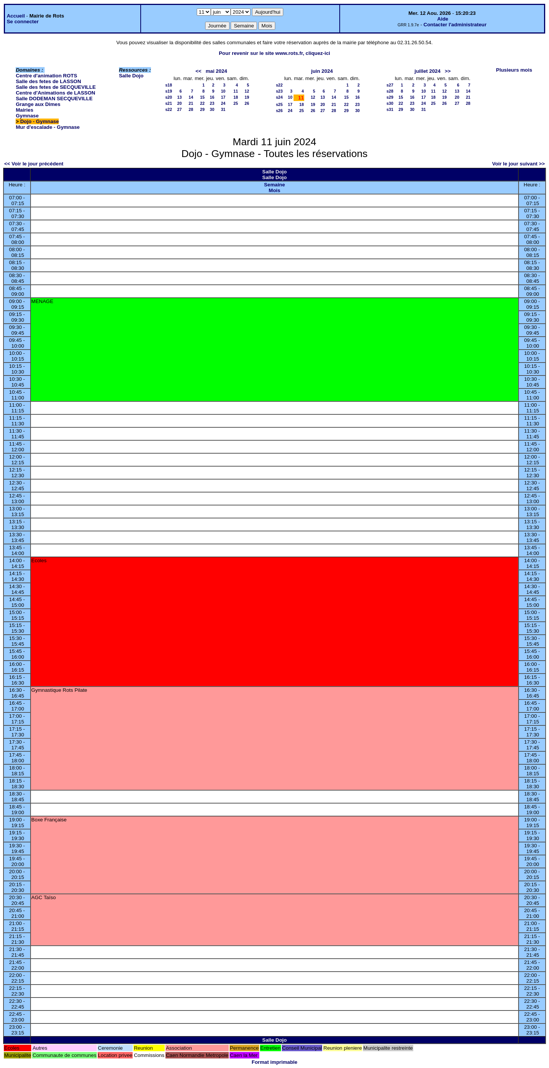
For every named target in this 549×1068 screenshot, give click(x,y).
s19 (168, 91)
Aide (442, 19)
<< (199, 71)
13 (179, 97)
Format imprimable (274, 1062)
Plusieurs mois (514, 70)
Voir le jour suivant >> (518, 164)
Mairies (24, 110)
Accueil (16, 16)
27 (179, 109)
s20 (168, 97)
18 (235, 97)
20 (179, 103)
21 (191, 103)
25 (235, 103)
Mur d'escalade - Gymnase (48, 127)
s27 (390, 85)
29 (202, 109)
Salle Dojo (131, 76)
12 (246, 91)
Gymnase (27, 116)
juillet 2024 (427, 71)
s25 (279, 104)
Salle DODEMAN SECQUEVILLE (54, 98)
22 (202, 103)
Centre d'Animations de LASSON (55, 93)
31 (223, 109)
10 (223, 91)
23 (212, 103)
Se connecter (23, 21)
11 (235, 91)
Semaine (274, 185)
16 (212, 97)
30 (212, 109)
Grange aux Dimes (38, 104)
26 (246, 103)
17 (223, 97)
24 (223, 103)
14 (191, 97)
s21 (168, 103)
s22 (168, 109)
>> (448, 71)
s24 (279, 97)
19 (246, 97)
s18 (168, 85)
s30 (390, 103)
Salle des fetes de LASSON (48, 81)
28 (191, 109)
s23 (279, 91)
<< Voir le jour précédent (33, 164)
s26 (279, 110)
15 (202, 97)
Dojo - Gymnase (39, 121)
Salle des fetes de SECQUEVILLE (56, 87)
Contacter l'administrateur (455, 24)
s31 (390, 109)
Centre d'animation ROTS (46, 76)
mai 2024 (216, 71)
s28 (390, 91)
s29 (390, 97)
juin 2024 (322, 71)
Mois (274, 190)
